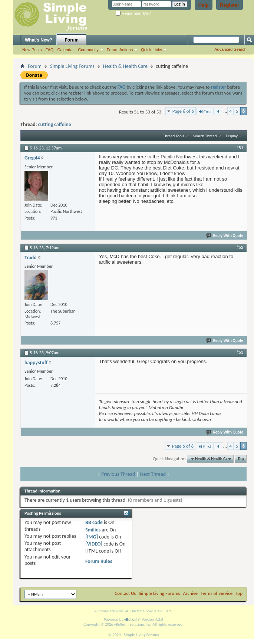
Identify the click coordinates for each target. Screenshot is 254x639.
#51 (240, 147)
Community (88, 49)
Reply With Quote (225, 235)
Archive (190, 593)
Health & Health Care (125, 66)
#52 (240, 247)
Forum (72, 40)
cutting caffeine (54, 124)
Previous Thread (118, 474)
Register (229, 5)
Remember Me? (133, 13)
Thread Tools (173, 136)
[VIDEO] (93, 544)
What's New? (38, 40)
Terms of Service (216, 593)
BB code (94, 522)
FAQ (50, 49)
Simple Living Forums (72, 66)
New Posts (32, 49)
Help (203, 5)
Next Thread (153, 474)
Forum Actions (120, 49)
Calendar (65, 49)
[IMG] (91, 537)
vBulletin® (132, 619)
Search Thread (205, 136)
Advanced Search (230, 49)
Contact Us (125, 593)
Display (232, 136)
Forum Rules (98, 561)
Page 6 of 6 (183, 111)
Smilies (92, 530)
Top (241, 459)
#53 (240, 352)
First (205, 111)
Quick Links (151, 49)
